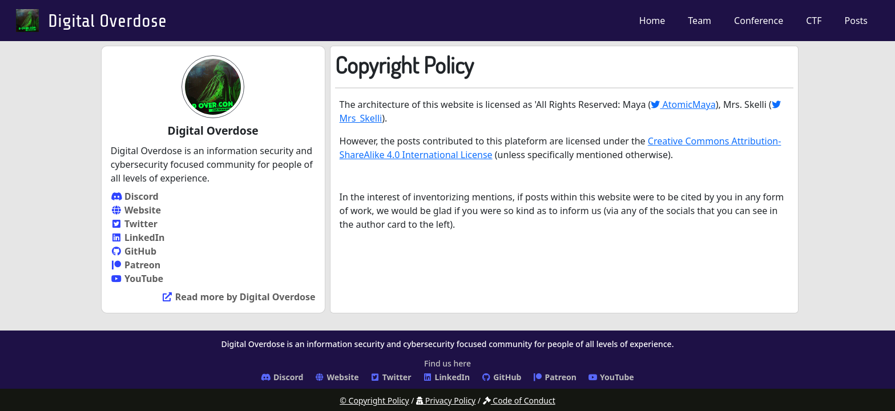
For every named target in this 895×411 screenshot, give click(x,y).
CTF (813, 20)
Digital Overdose (107, 21)
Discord (135, 196)
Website (136, 210)
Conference (758, 20)
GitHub (133, 251)
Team (699, 20)
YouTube (137, 278)
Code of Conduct (519, 400)
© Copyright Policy (374, 400)
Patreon (135, 265)
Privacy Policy (445, 400)
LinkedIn (138, 237)
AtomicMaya (683, 104)
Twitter (134, 223)
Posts (856, 20)
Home (652, 20)
